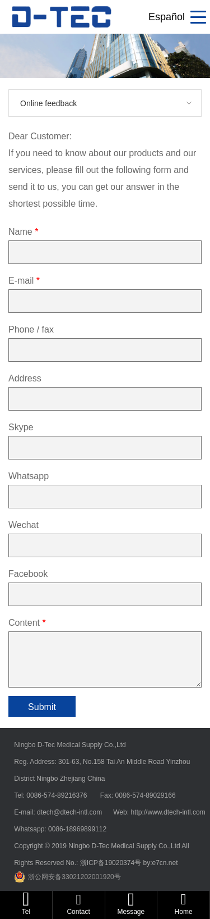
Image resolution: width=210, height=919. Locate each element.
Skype (20, 427)
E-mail (24, 280)
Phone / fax (31, 329)
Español (166, 16)
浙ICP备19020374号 (111, 863)
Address (24, 378)
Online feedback (48, 103)
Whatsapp (28, 476)
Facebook (28, 574)
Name (23, 231)
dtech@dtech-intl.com (70, 812)
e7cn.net (165, 863)
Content (27, 622)
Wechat (23, 525)
